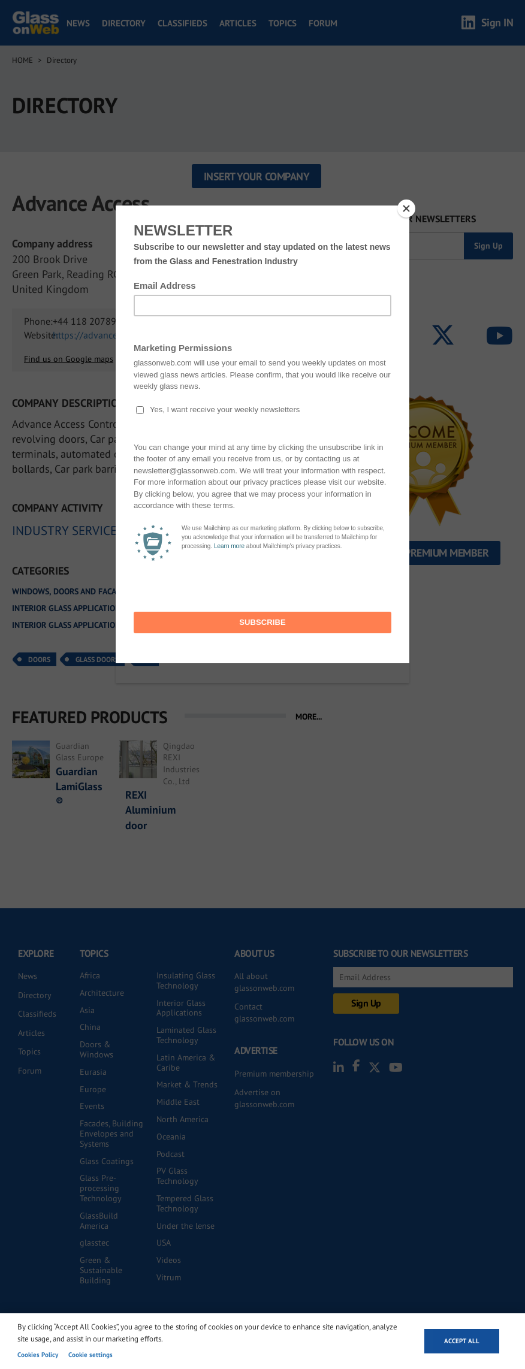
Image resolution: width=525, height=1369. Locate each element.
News (78, 23)
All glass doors (224, 608)
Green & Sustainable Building (101, 1270)
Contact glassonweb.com (264, 1012)
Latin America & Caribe (185, 1062)
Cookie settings (90, 1354)
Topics (282, 23)
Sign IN (497, 22)
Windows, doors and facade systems (86, 591)
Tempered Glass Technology (184, 1203)
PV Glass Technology (177, 1175)
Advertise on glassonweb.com (264, 1098)
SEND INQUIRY (271, 326)
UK (148, 659)
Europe (93, 1089)
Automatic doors (210, 591)
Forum (323, 23)
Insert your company (257, 176)
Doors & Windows (96, 1049)
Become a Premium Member (423, 553)
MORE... (308, 716)
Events (92, 1106)
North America (182, 1119)
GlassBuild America (99, 1220)
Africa (90, 975)
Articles (238, 23)
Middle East (178, 1101)
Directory (124, 23)
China (90, 1027)
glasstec (94, 1242)
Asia (87, 1010)
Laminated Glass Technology (186, 1035)
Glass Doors (97, 659)
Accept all (461, 1341)
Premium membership (274, 1073)
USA (163, 1242)
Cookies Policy (37, 1354)
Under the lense (185, 1225)
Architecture (102, 992)
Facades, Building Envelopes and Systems (111, 1133)
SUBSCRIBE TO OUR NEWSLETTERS (404, 219)
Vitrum (168, 1277)
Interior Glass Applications (181, 1008)
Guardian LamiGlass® (79, 786)
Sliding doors (220, 624)
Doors (39, 659)
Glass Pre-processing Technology (101, 1188)
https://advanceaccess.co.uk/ (112, 335)
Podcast (170, 1154)
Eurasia (93, 1071)
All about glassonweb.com (264, 982)
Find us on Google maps (68, 358)
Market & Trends (187, 1084)
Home (22, 60)
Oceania (171, 1136)
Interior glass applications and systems (94, 608)
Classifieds (182, 23)
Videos (168, 1260)
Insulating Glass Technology (185, 980)
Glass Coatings (107, 1161)
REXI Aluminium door (150, 810)
